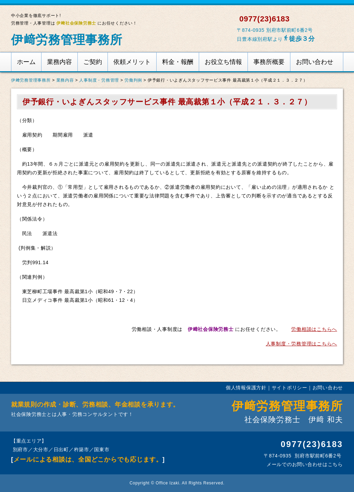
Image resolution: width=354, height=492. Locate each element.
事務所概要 (269, 61)
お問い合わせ (314, 61)
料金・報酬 (177, 61)
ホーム (26, 61)
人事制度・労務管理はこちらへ (301, 343)
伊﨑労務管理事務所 (66, 39)
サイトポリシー (289, 387)
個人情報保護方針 (246, 387)
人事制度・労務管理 (99, 80)
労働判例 (133, 80)
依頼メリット (132, 61)
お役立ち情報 (223, 61)
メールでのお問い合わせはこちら (304, 464)
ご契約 (92, 61)
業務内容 (59, 61)
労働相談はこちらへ (314, 329)
